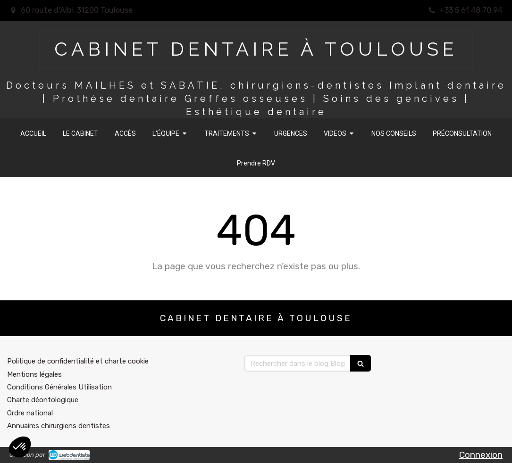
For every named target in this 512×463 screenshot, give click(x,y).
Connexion (481, 454)
